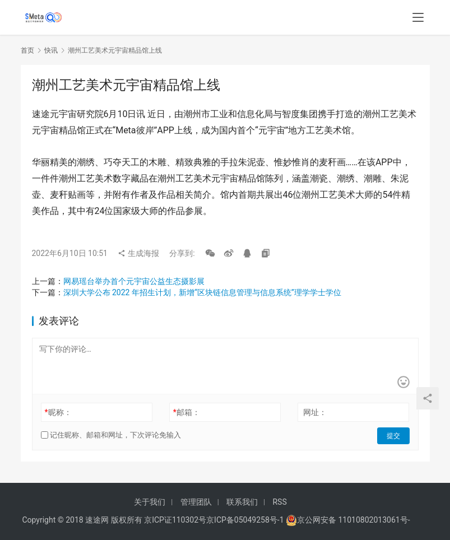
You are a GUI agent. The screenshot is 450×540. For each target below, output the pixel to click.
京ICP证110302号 (175, 519)
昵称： (57, 412)
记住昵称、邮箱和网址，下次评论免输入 (111, 435)
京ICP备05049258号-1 (246, 519)
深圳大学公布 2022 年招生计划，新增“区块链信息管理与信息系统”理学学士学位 (202, 292)
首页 (27, 50)
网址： (315, 412)
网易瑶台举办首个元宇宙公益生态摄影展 (134, 281)
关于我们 (149, 501)
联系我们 (242, 501)
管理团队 (196, 501)
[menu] (418, 18)
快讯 (51, 50)
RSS (279, 501)
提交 (394, 435)
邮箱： (186, 412)
